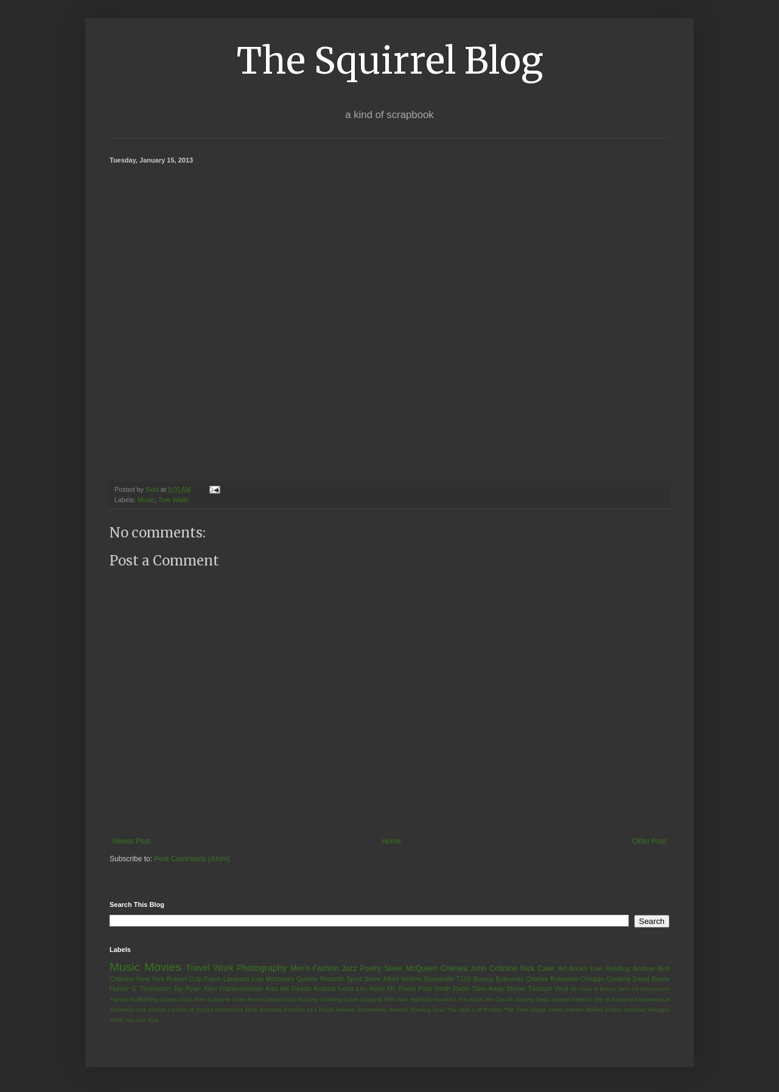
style (153, 1020)
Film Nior (396, 999)
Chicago (592, 978)
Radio (461, 988)
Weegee (658, 1009)
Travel (197, 968)
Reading (617, 968)
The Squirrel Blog (390, 60)
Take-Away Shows (499, 988)
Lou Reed (370, 988)
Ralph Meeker (337, 1009)
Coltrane (218, 999)
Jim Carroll (498, 999)
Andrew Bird (650, 968)
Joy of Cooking (613, 999)
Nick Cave (537, 968)
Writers (411, 978)
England (371, 999)
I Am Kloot (468, 999)
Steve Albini (382, 978)
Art (561, 968)
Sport (354, 978)
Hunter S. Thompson (140, 988)
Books (578, 968)
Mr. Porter (401, 988)
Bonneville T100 (447, 978)
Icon (257, 978)
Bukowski (509, 978)
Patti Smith (434, 988)
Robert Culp (184, 978)
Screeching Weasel (382, 1009)
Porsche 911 (300, 1009)
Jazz (349, 968)
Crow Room (247, 999)
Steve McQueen (411, 968)
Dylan (351, 999)
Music (146, 499)
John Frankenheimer (233, 988)
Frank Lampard (227, 978)
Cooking (618, 978)
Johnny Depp (532, 999)
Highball (420, 999)
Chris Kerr (192, 999)
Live (596, 968)
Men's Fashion (314, 968)
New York (150, 978)
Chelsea (454, 968)
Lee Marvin (151, 1009)
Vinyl (561, 988)
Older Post (649, 841)
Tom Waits (173, 499)
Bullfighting (144, 999)
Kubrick (325, 988)
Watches (634, 1009)
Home (391, 841)
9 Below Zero (612, 988)
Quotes (307, 978)
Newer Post (131, 841)
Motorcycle (229, 1009)
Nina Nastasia (263, 1009)
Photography (262, 968)
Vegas (537, 1009)
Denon (273, 999)
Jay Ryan (187, 988)
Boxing (483, 978)
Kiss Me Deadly (288, 988)
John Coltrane (493, 968)
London (177, 1009)
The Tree (516, 1009)
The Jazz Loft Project (474, 1009)
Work (223, 968)
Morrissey (280, 978)
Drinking (330, 999)
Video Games (565, 1009)
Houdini (443, 999)
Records (332, 978)
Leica (346, 988)
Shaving (420, 1009)
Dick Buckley (301, 999)
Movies (162, 967)
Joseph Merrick (571, 999)
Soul (438, 1009)
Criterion (122, 978)
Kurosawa (648, 999)
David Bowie (651, 978)
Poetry (370, 968)
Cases (168, 999)
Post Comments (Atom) (192, 859)
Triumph (540, 988)
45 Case (581, 988)
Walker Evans (603, 1009)
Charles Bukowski (551, 978)
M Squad (201, 1009)
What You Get (127, 1020)
